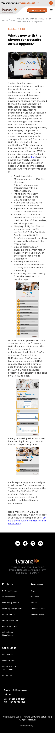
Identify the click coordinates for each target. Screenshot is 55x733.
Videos (34, 603)
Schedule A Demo (37, 10)
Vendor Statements (11, 620)
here (33, 157)
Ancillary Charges (9, 626)
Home (5, 20)
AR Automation (8, 597)
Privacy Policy (26, 725)
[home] (13, 10)
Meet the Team (9, 660)
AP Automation (8, 614)
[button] (29, 3)
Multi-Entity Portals (10, 603)
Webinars (35, 597)
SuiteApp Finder (38, 614)
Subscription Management (7, 633)
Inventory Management (12, 609)
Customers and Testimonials (9, 667)
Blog (12, 20)
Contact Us (7, 675)
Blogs (33, 591)
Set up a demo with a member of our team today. (27, 520)
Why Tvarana (7, 655)
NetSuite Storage (9, 591)
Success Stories (38, 609)
